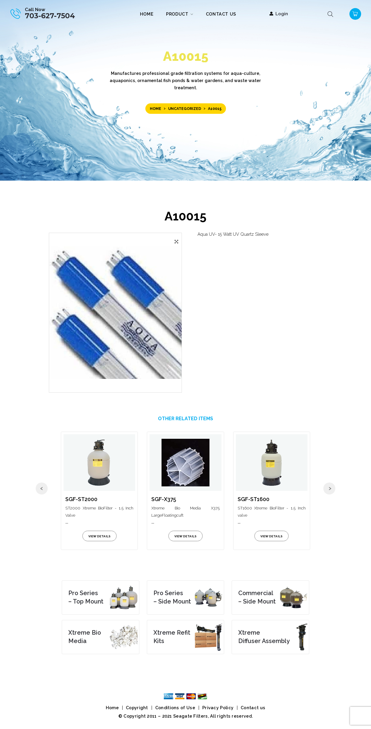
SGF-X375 (163, 499)
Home (155, 108)
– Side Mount (172, 597)
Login (281, 13)
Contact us (253, 707)
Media (84, 637)
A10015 (185, 216)
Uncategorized (184, 108)
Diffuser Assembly (264, 637)
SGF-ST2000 (81, 499)
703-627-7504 (50, 16)
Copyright (137, 707)
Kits (171, 637)
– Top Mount (85, 597)
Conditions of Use (175, 707)
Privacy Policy (217, 707)
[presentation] (42, 488)
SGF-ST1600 (253, 499)
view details (99, 536)
